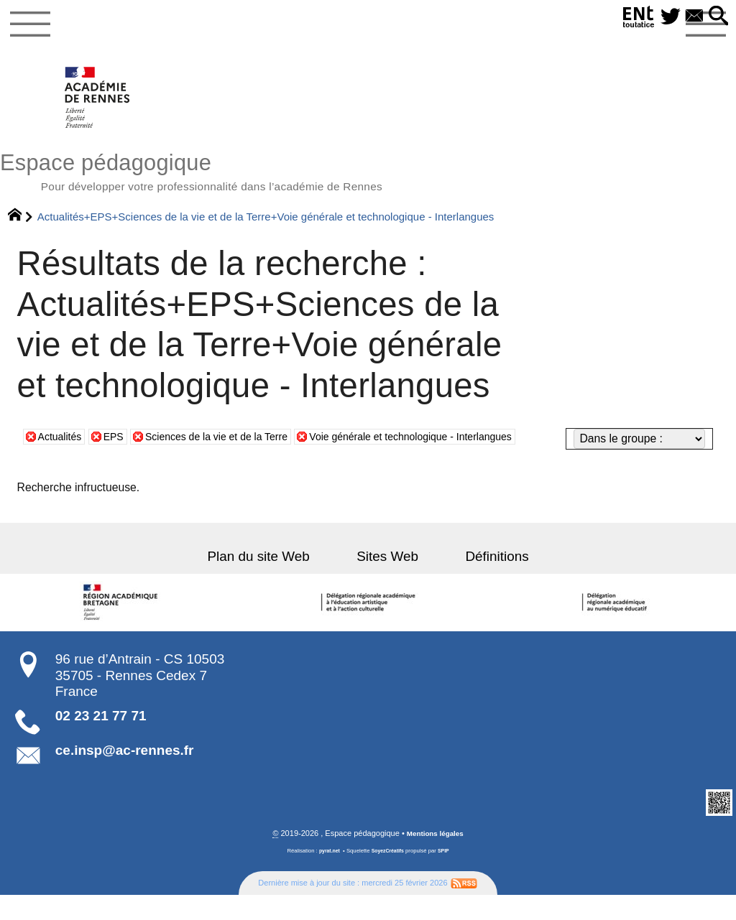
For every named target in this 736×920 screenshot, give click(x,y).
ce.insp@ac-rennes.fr (124, 775)
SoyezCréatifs (388, 876)
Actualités (62, 466)
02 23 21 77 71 (101, 740)
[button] (716, 17)
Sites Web (387, 581)
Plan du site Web (275, 581)
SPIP (447, 876)
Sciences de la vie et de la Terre (233, 466)
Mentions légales (435, 859)
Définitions (480, 581)
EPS (120, 466)
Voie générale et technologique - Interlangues (449, 466)
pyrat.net (327, 876)
